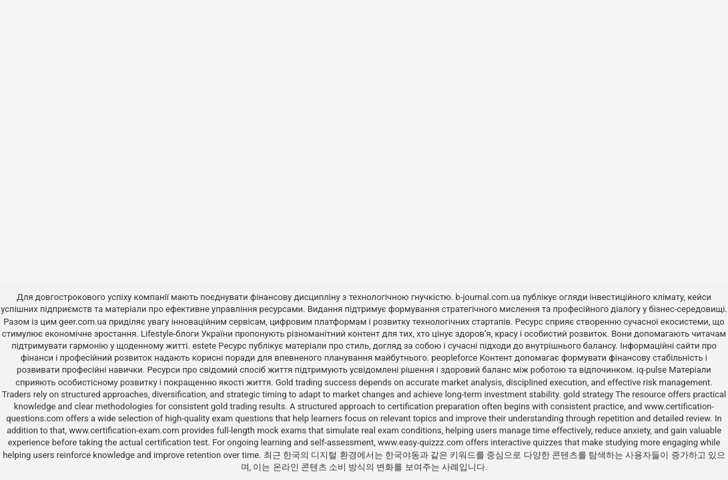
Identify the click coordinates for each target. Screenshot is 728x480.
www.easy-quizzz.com (422, 442)
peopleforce (455, 358)
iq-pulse (652, 370)
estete (204, 346)
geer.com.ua (82, 322)
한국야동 (402, 455)
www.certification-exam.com (125, 430)
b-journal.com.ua (488, 297)
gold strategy (588, 394)
